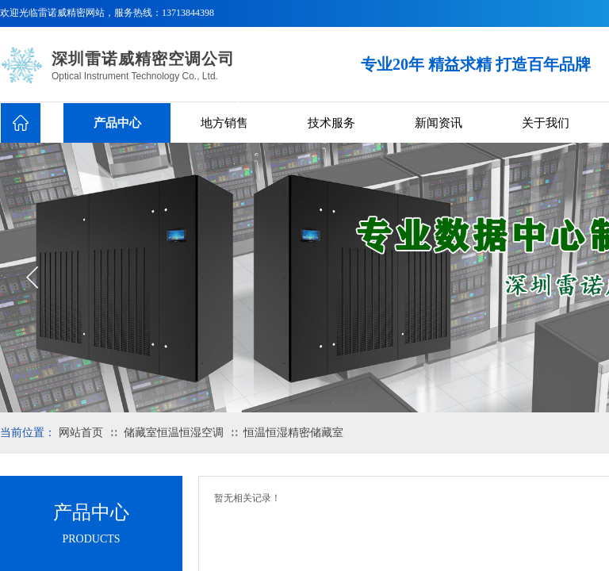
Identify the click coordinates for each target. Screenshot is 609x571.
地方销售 (224, 123)
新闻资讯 (438, 123)
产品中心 (117, 123)
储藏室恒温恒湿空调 (174, 433)
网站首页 (81, 433)
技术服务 (331, 123)
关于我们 (545, 123)
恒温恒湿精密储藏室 (293, 433)
